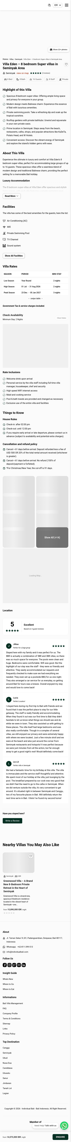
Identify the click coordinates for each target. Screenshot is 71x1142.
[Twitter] (14, 965)
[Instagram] (9, 965)
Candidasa (7, 1068)
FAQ (4, 1008)
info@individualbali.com (17, 952)
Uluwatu (6, 1073)
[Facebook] (5, 965)
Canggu (6, 1048)
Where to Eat (8, 989)
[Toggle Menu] (66, 5)
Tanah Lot (7, 1088)
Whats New (8, 979)
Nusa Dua (7, 1063)
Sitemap (6, 1023)
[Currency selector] (57, 5)
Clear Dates (61, 318)
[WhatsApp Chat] (64, 1125)
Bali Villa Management (13, 1003)
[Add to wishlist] (66, 64)
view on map (23, 73)
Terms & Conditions (11, 1018)
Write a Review (12, 820)
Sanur (5, 1078)
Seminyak (9, 73)
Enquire (60, 1137)
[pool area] (52, 486)
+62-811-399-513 (25, 947)
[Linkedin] (24, 965)
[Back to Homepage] (13, 5)
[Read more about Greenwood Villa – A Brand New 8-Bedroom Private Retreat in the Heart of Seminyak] (18, 862)
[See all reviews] (40, 73)
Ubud (5, 1058)
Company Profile (10, 1013)
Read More (12, 196)
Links (5, 1028)
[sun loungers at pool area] (19, 486)
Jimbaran (7, 1083)
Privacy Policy (9, 1034)
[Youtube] (19, 965)
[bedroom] (19, 520)
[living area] (52, 537)
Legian (6, 1093)
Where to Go (8, 984)
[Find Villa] (49, 5)
